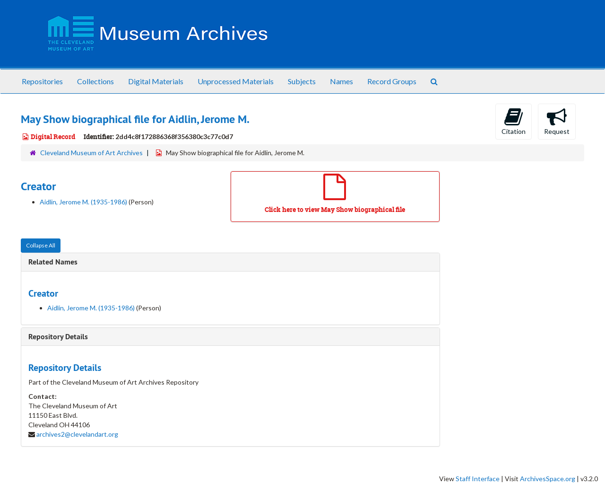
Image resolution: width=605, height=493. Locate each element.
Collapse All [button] (40, 245)
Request (557, 121)
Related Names (53, 262)
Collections (95, 81)
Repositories (42, 81)
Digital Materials (155, 81)
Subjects (302, 81)
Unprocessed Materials (236, 81)
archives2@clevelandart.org (77, 434)
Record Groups (391, 81)
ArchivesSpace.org (547, 479)
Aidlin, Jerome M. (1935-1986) (83, 202)
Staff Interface (478, 479)
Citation (513, 121)
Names (341, 81)
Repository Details (58, 337)
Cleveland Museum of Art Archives (91, 153)
